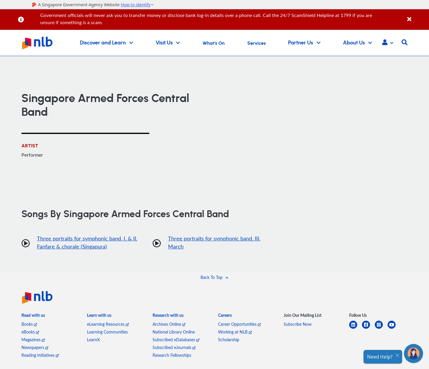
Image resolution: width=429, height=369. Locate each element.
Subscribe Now (298, 324)
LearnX (93, 339)
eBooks (30, 332)
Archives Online (169, 324)
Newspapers (34, 347)
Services (256, 43)
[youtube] (394, 328)
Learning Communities (107, 332)
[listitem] (33, 316)
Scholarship (228, 339)
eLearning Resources (108, 324)
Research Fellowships (172, 355)
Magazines (33, 339)
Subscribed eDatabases (176, 339)
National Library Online (174, 332)
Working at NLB (235, 332)
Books (29, 324)
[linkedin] (355, 328)
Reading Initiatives (40, 355)
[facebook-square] (368, 328)
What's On (214, 43)
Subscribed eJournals (174, 347)
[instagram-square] (381, 328)
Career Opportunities (239, 324)
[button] (387, 43)
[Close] (417, 16)
